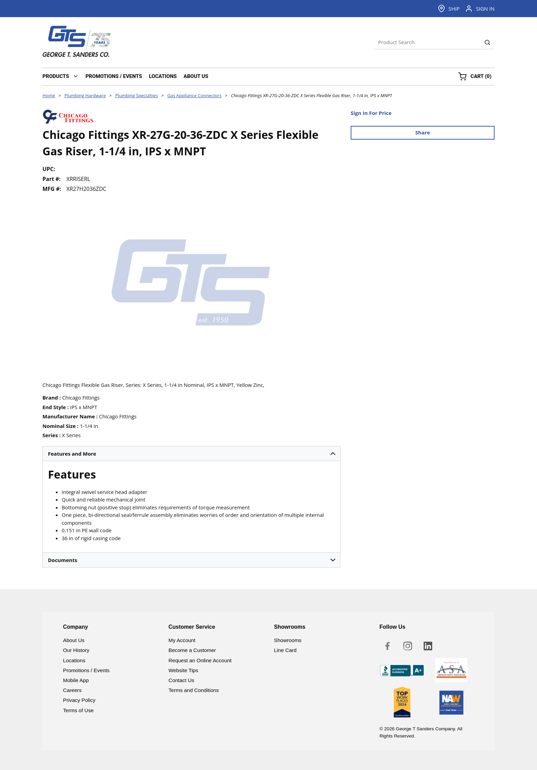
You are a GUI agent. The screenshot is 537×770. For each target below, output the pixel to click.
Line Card (285, 650)
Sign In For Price (371, 112)
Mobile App (76, 680)
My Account (182, 640)
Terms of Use (78, 710)
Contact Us (181, 680)
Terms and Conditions (193, 690)
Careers (72, 690)
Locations (74, 660)
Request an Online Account (200, 660)
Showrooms (287, 640)
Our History (76, 650)
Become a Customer (192, 650)
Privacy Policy (79, 700)
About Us (73, 640)
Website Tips (183, 670)
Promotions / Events (86, 670)
